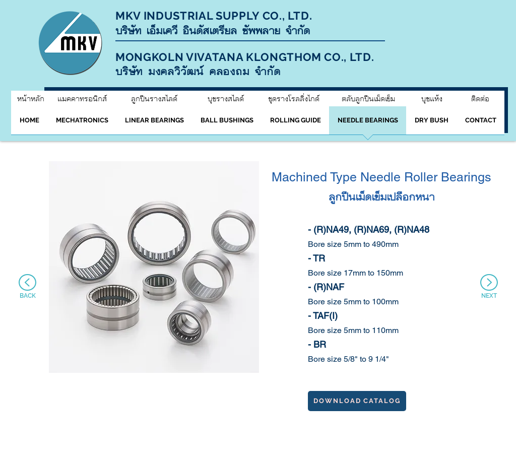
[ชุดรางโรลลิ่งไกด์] (294, 99)
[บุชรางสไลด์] (225, 99)
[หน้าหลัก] (30, 99)
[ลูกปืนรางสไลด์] (154, 99)
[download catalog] (357, 401)
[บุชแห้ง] (432, 99)
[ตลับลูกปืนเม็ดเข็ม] (368, 99)
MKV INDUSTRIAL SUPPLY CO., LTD (212, 15)
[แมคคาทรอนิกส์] (82, 99)
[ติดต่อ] (480, 99)
